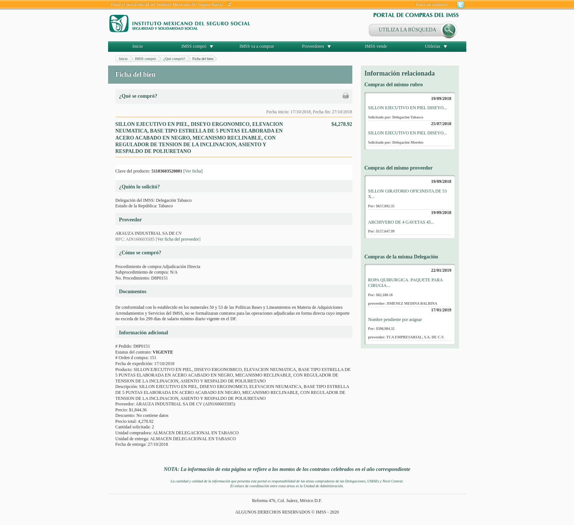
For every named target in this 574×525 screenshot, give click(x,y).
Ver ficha (193, 171)
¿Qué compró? (174, 59)
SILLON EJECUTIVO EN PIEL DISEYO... (407, 107)
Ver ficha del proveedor (178, 239)
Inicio (137, 46)
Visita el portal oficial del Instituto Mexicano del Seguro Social (166, 4)
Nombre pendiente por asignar (395, 319)
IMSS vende (376, 46)
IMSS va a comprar (256, 46)
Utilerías (432, 46)
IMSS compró (194, 46)
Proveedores (313, 46)
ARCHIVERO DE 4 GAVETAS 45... (401, 222)
